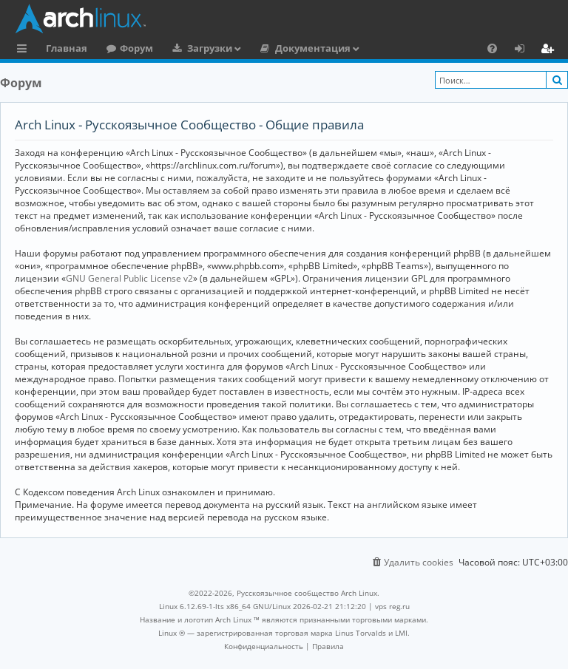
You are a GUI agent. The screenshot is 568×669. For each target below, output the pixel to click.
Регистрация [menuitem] (550, 50)
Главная (66, 48)
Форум (136, 48)
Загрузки (209, 48)
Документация (313, 48)
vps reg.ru (392, 606)
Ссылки (24, 50)
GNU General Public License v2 (129, 278)
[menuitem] (492, 48)
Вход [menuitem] (524, 50)
